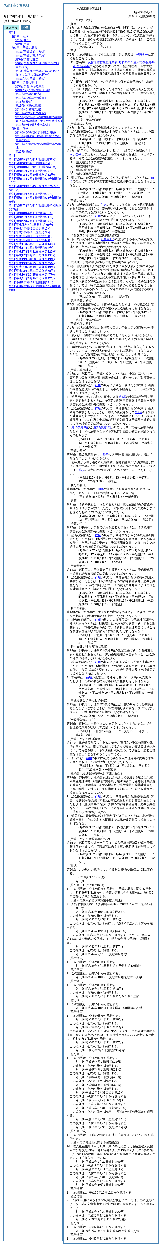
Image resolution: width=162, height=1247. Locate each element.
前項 (98, 216)
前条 (104, 204)
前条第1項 (107, 239)
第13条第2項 (102, 427)
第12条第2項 (79, 427)
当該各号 (142, 54)
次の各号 (75, 154)
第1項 (122, 396)
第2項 (138, 412)
